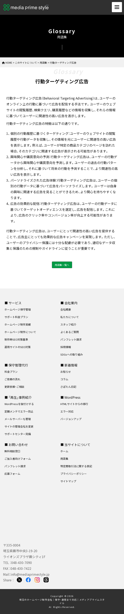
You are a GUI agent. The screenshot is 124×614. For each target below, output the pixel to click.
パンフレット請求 (71, 339)
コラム (64, 379)
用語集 (64, 459)
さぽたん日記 (68, 387)
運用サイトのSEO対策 (17, 347)
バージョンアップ (70, 419)
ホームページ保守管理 (17, 309)
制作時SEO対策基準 (16, 339)
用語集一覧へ (62, 265)
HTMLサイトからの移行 (74, 404)
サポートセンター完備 (17, 434)
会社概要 (65, 309)
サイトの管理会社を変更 (18, 426)
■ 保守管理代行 (16, 365)
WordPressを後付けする (19, 404)
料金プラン (11, 372)
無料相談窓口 (12, 451)
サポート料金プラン (16, 317)
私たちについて (69, 317)
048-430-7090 (21, 562)
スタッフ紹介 (68, 324)
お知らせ (65, 372)
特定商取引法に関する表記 (76, 466)
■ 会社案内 (68, 302)
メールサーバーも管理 (17, 419)
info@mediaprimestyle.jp (30, 574)
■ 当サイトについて (75, 444)
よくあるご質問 (69, 332)
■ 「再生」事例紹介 (18, 397)
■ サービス (12, 302)
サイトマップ (68, 481)
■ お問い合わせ (16, 444)
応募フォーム (12, 474)
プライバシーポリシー (73, 474)
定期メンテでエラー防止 (18, 411)
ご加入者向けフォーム (17, 459)
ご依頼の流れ (12, 379)
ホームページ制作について (20, 332)
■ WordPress (70, 397)
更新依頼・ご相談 (14, 387)
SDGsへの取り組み (71, 354)
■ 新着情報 (68, 365)
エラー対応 (67, 411)
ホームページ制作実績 (17, 324)
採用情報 (65, 347)
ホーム (64, 451)
